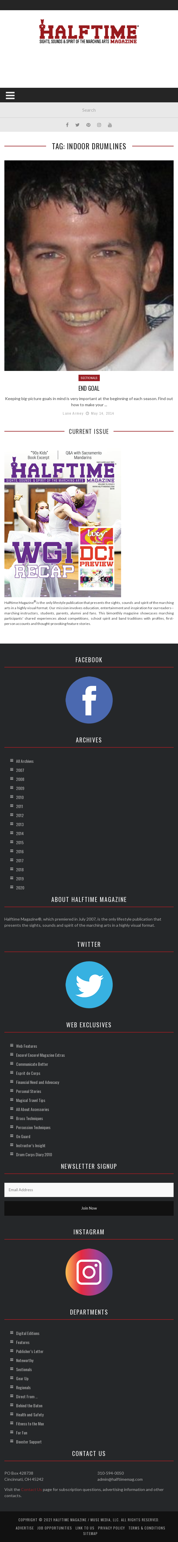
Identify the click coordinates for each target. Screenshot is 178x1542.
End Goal (89, 388)
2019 (20, 878)
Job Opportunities (54, 1527)
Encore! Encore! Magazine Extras (40, 1055)
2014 (20, 833)
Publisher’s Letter (29, 1351)
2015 (20, 842)
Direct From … (27, 1396)
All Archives (25, 761)
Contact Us (31, 1489)
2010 (20, 797)
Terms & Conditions (146, 1527)
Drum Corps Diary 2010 (34, 1154)
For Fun (21, 1432)
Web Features (26, 1045)
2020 (20, 887)
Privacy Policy (111, 1527)
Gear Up (22, 1378)
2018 (20, 869)
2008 (20, 779)
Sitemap (90, 1533)
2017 (20, 860)
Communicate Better (32, 1064)
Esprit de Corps (28, 1073)
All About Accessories (32, 1109)
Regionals (23, 1387)
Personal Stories (28, 1091)
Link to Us (85, 1527)
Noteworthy (24, 1360)
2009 (20, 788)
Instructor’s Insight (31, 1145)
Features (22, 1342)
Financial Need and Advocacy (37, 1082)
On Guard (23, 1136)
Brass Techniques (29, 1118)
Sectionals (89, 378)
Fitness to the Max (30, 1423)
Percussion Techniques (33, 1127)
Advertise (25, 1527)
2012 (20, 815)
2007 (20, 770)
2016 (20, 851)
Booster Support (29, 1441)
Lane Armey (73, 413)
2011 (19, 806)
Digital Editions (27, 1333)
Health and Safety (29, 1414)
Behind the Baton (29, 1405)
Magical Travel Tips (30, 1100)
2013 (20, 824)
